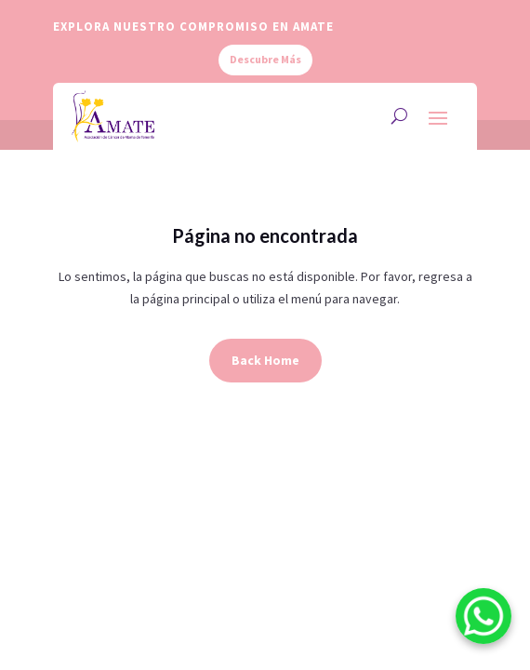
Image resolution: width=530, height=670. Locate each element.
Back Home (265, 360)
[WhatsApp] (483, 619)
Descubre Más (265, 59)
